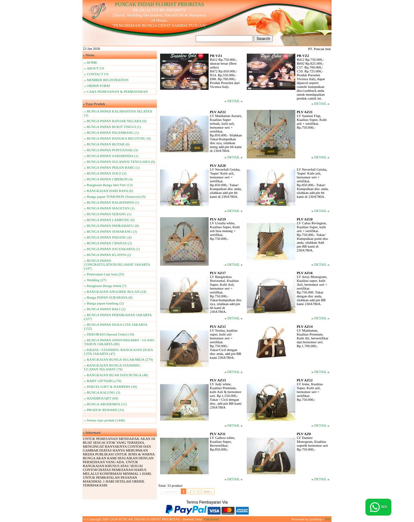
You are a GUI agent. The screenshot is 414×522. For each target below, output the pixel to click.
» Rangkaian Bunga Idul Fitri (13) (108, 185)
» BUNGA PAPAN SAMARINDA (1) (111, 156)
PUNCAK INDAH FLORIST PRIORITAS (159, 4)
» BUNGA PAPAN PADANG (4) (108, 237)
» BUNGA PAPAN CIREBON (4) (108, 179)
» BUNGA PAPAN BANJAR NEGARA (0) (115, 121)
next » (207, 491)
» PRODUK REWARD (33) (104, 410)
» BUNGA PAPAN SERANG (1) (107, 214)
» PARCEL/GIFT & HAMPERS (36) (110, 387)
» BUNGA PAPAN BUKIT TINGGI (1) (112, 127)
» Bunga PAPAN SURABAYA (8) (108, 297)
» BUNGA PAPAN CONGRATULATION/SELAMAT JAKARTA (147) (117, 264)
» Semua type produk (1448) (104, 420)
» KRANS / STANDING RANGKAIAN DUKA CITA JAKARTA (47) (118, 352)
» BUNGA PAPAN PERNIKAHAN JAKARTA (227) (118, 317)
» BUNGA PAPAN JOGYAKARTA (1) (112, 249)
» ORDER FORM (97, 86)
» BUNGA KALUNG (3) (102, 392)
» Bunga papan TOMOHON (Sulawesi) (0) (115, 196)
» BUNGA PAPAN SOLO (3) (105, 173)
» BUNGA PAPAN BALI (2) (104, 309)
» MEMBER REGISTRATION (106, 80)
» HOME (90, 62)
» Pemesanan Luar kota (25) (104, 274)
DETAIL (233, 101)
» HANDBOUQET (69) (101, 398)
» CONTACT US (96, 74)
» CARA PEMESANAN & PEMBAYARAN (116, 91)
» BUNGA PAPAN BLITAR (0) (107, 144)
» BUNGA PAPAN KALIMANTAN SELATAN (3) (118, 113)
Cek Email (211, 519)
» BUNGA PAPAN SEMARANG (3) (110, 231)
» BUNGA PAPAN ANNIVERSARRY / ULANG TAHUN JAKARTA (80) (119, 342)
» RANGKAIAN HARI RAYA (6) (108, 191)
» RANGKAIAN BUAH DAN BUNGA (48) (116, 375)
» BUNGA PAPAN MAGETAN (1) (109, 208)
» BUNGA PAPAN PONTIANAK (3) (111, 150)
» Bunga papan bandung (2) (104, 303)
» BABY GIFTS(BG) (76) (102, 381)
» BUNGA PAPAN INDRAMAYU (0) (111, 226)
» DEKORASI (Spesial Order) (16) (109, 334)
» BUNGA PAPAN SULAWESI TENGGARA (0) (119, 162)
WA (378, 507)
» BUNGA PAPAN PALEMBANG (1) (111, 132)
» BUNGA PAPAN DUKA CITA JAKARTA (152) (115, 326)
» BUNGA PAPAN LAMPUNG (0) (109, 220)
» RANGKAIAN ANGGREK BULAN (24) (115, 291)
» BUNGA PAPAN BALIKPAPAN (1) (111, 202)
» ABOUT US (94, 68)
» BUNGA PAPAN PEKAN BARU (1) (112, 167)
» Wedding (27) (95, 280)
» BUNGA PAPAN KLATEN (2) (107, 255)
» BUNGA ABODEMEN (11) (105, 404)
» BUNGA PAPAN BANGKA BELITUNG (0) (117, 138)
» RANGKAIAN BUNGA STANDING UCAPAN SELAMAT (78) (112, 367)
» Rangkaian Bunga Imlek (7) (105, 286)
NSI (328, 519)
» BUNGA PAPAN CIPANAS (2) (108, 243)
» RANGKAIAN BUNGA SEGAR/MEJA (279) (118, 359)
